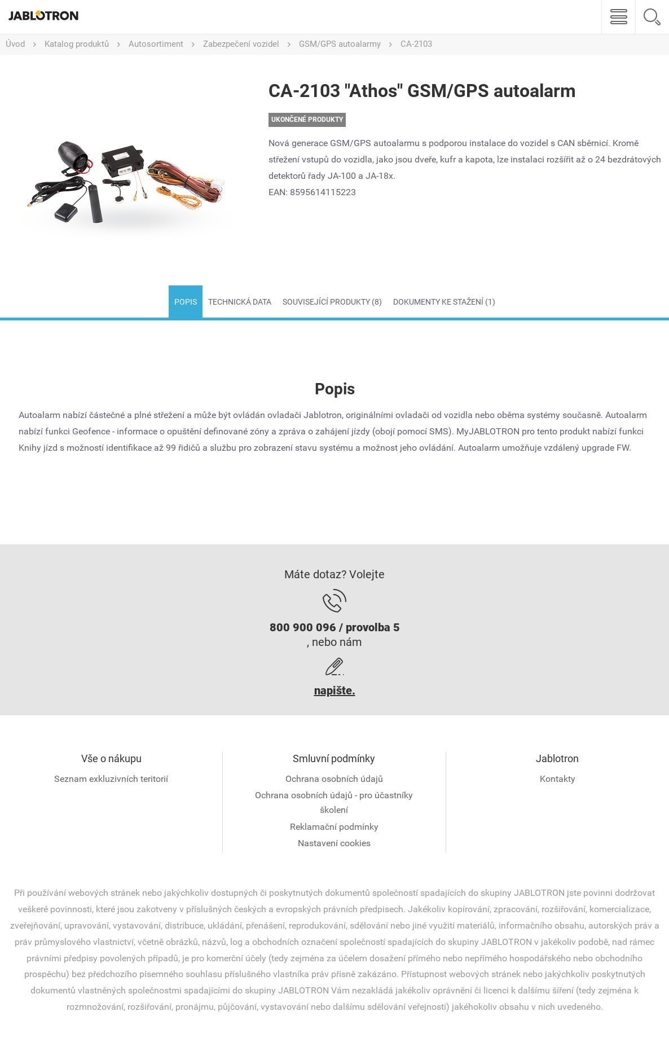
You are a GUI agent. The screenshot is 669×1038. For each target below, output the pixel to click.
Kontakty (557, 778)
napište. (334, 690)
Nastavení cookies (334, 843)
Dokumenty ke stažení (444, 301)
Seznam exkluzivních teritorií (111, 778)
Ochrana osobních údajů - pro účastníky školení (334, 802)
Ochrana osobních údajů (334, 778)
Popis (185, 301)
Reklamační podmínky (334, 826)
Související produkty (332, 301)
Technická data (239, 301)
